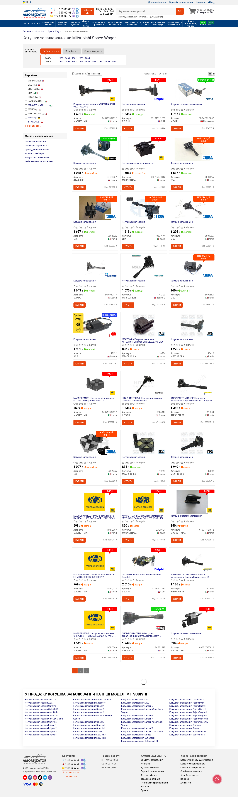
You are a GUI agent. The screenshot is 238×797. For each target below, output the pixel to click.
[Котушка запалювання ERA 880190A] (192, 208)
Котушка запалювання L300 (135, 700)
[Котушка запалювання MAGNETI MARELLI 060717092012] (95, 90)
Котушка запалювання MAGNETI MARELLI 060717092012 (94, 105)
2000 (60, 58)
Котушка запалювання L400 (135, 703)
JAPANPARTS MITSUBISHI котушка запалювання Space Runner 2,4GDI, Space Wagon (191, 399)
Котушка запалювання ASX (39, 703)
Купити (80, 128)
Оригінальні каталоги (191, 771)
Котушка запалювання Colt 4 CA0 (41, 709)
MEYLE (34, 117)
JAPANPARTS (36, 101)
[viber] (50, 777)
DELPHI (32, 85)
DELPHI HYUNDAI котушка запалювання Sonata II (141, 576)
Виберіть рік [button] (51, 51)
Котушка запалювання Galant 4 (88, 706)
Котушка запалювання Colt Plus (41, 722)
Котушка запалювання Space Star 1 (187, 735)
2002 (74, 58)
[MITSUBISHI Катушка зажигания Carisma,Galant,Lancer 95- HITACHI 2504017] (143, 384)
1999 (114, 61)
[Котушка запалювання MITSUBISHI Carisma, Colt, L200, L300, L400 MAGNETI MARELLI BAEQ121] (144, 502)
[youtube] (25, 777)
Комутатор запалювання (37, 157)
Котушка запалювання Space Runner (187, 731)
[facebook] (30, 777)
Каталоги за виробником (192, 764)
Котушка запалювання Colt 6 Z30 (41, 715)
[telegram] (45, 777)
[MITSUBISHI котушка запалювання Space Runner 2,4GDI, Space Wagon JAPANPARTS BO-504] (192, 384)
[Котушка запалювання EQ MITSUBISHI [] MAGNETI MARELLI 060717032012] (95, 384)
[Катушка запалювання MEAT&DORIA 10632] (192, 443)
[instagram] (35, 777)
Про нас (145, 790)
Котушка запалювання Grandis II (89, 728)
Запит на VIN (71, 777)
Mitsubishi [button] (72, 51)
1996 (94, 61)
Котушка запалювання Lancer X (137, 728)
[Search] (179, 11)
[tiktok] (40, 777)
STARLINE (35, 122)
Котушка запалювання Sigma (184, 728)
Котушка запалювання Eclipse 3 (41, 731)
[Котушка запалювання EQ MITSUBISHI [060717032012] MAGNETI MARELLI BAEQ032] (95, 561)
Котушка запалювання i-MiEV (87, 731)
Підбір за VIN (87, 11)
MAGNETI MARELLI (40, 105)
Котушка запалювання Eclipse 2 (41, 728)
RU (31, 2)
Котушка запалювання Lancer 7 (137, 719)
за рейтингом (94, 74)
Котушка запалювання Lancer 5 (137, 706)
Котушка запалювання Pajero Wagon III (188, 719)
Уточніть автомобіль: (31, 50)
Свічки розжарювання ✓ (37, 145)
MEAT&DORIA (36, 113)
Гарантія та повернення (181, 2)
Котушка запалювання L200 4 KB (89, 738)
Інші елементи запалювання (39, 161)
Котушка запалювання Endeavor (89, 703)
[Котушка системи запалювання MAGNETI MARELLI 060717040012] (143, 149)
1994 (80, 61)
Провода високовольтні (37, 149)
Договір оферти (149, 775)
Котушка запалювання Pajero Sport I (187, 706)
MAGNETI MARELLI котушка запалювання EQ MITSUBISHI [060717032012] (94, 399)
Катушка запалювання (133, 457)
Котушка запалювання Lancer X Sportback (142, 731)
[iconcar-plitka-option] (210, 74)
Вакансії (184, 779)
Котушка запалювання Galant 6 (88, 712)
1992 (67, 61)
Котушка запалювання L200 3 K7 (89, 735)
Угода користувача (150, 779)
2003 (80, 58)
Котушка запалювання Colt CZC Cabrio (44, 719)
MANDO (33, 109)
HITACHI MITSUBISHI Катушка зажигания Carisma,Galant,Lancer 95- (142, 399)
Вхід (211, 2)
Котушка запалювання (133, 104)
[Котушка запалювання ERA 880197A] (143, 208)
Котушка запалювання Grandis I (89, 725)
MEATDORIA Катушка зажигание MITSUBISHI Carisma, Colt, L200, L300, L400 (142, 340)
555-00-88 (61, 9)
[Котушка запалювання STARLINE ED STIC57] (95, 149)
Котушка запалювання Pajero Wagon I (188, 712)
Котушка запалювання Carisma (40, 706)
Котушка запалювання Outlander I (138, 738)
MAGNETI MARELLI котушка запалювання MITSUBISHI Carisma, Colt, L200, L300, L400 (142, 517)
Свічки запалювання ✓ (36, 141)
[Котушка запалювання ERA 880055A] (192, 267)
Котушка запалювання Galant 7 (88, 722)
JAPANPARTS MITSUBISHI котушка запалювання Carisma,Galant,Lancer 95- (190, 576)
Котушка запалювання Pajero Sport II (187, 709)
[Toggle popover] (217, 779)
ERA (31, 93)
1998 (107, 61)
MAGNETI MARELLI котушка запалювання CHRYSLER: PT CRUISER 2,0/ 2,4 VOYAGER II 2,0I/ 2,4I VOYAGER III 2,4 (95, 634)
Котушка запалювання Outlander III (186, 700)
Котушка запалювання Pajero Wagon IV (188, 722)
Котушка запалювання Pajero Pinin (186, 703)
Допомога (185, 783)
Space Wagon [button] (93, 51)
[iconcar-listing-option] (213, 74)
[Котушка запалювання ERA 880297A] (95, 208)
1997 (100, 61)
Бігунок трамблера (34, 153)
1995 (87, 61)
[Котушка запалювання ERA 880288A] (95, 443)
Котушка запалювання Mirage (136, 735)
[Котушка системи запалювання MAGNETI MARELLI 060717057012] (192, 619)
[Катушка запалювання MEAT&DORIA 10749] (143, 443)
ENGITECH (34, 89)
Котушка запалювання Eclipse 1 (41, 725)
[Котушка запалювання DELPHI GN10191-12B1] (143, 90)
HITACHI (33, 97)
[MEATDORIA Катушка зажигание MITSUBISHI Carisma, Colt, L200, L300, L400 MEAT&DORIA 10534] (143, 325)
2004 (87, 58)
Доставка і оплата (157, 2)
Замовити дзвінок (71, 772)
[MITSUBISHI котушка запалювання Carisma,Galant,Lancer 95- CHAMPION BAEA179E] (143, 618)
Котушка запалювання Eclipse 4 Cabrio (92, 700)
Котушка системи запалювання (186, 104)
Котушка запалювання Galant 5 (88, 709)
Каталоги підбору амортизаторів (196, 760)
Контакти (201, 2)
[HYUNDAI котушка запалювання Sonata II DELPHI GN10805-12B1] (143, 561)
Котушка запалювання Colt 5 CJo (41, 712)
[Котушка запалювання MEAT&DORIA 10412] (192, 325)
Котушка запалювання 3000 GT (40, 700)
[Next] (86, 671)
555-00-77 (61, 15)
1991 (60, 61)
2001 (67, 58)
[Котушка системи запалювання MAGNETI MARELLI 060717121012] (192, 502)
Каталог (145, 786)
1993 (74, 61)
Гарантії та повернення (152, 771)
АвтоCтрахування (189, 775)
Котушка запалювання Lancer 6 (137, 715)
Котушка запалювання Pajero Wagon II (188, 715)
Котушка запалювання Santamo (185, 725)
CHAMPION (34, 80)
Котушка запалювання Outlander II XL (139, 741)
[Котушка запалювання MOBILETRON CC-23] (143, 267)
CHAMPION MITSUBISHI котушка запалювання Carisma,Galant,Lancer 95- (142, 634)
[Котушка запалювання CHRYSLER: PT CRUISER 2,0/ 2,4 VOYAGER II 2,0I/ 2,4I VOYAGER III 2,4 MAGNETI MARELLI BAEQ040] (95, 619)
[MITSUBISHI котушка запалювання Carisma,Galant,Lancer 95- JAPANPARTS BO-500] (192, 561)
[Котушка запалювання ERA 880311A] (192, 149)
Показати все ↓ (33, 126)
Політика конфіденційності (154, 783)
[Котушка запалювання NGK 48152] (95, 325)
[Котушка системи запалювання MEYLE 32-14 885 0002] (192, 90)
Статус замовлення (152, 760)
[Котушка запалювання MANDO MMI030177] (95, 267)
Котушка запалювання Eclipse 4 (41, 735)
